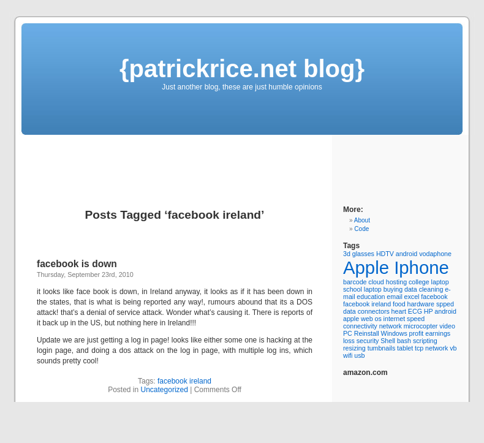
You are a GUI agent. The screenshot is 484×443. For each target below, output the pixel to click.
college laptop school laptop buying (396, 285)
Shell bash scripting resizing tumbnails (390, 344)
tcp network (431, 348)
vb (453, 348)
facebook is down (77, 264)
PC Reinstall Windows (375, 333)
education (371, 296)
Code (361, 228)
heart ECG (406, 311)
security (368, 340)
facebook (434, 296)
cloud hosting (387, 282)
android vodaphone (424, 253)
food (399, 304)
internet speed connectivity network (384, 322)
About (362, 220)
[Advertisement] (232, 162)
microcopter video (429, 326)
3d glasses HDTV (368, 253)
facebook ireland (184, 381)
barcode (355, 282)
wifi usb (354, 355)
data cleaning (423, 289)
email (394, 296)
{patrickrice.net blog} (242, 68)
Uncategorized (164, 389)
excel (412, 296)
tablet (405, 348)
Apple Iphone (396, 267)
